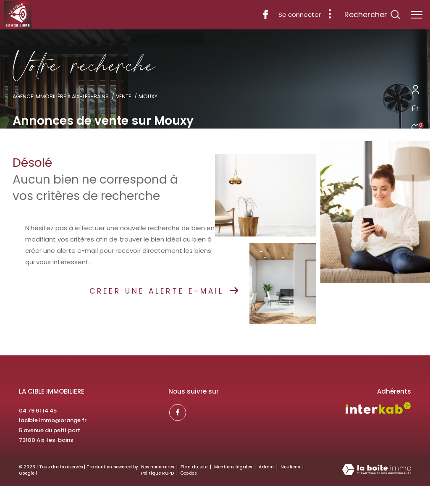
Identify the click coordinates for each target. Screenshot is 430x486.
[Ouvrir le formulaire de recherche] (372, 14)
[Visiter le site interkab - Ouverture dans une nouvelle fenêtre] (378, 408)
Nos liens (291, 467)
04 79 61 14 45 (38, 411)
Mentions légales (233, 467)
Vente (123, 96)
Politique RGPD (157, 473)
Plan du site (195, 467)
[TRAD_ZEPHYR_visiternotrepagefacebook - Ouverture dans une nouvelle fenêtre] (265, 16)
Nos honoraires (157, 467)
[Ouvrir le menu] (416, 14)
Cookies (189, 473)
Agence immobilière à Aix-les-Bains (61, 96)
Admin (267, 467)
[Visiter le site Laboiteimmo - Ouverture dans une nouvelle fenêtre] (376, 470)
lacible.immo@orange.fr (53, 420)
